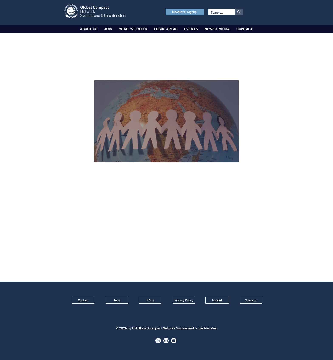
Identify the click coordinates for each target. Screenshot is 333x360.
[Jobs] (117, 300)
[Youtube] (173, 340)
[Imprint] (217, 300)
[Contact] (83, 300)
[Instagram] (166, 340)
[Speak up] (251, 300)
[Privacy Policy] (184, 300)
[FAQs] (150, 300)
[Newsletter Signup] (185, 12)
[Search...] (218, 13)
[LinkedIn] (158, 340)
